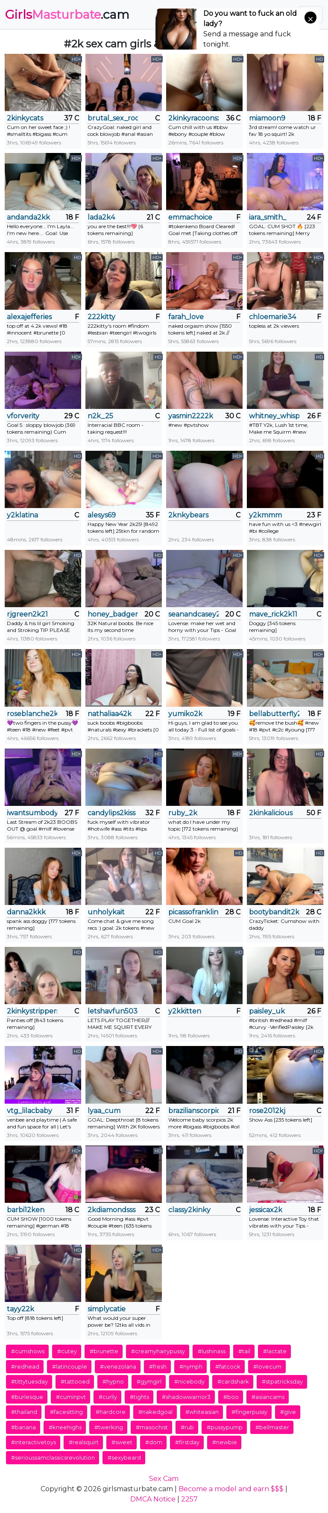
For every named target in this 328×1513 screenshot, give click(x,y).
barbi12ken (25, 1210)
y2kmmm (265, 515)
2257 (189, 1499)
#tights (139, 1396)
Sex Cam (164, 1479)
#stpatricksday (282, 1381)
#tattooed (75, 1381)
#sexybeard (124, 1457)
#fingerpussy (249, 1411)
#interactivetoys (33, 1442)
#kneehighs (65, 1427)
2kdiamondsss (111, 1210)
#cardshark (233, 1381)
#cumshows (27, 1351)
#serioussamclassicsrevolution (53, 1457)
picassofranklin (193, 912)
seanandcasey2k (193, 614)
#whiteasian (202, 1411)
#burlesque (27, 1396)
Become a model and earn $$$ (231, 1489)
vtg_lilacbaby (29, 1111)
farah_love (186, 317)
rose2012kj (267, 1111)
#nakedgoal (155, 1411)
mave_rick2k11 (273, 614)
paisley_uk (267, 1011)
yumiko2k (185, 714)
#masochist (152, 1427)
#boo (231, 1396)
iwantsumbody (32, 813)
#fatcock (227, 1366)
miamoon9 (267, 118)
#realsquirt (84, 1442)
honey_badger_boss (113, 614)
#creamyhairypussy (158, 1351)
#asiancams (268, 1396)
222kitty (101, 317)
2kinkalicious (271, 813)
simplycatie (107, 1309)
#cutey (67, 1351)
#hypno (113, 1381)
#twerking (108, 1427)
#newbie (224, 1442)
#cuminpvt (71, 1396)
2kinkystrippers (32, 1011)
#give (288, 1411)
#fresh (158, 1366)
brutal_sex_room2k (113, 118)
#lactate (275, 1351)
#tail (244, 1351)
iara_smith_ (267, 217)
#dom (153, 1442)
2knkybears (188, 515)
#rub (187, 1427)
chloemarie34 (272, 317)
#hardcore (111, 1411)
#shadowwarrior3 (186, 1396)
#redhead (25, 1366)
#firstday (187, 1442)
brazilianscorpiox (193, 1111)
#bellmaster (272, 1427)
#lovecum (267, 1366)
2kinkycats (25, 118)
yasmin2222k (190, 416)
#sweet (121, 1442)
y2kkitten (184, 1011)
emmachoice (190, 217)
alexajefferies (29, 317)
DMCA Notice (153, 1499)
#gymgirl (149, 1381)
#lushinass (212, 1351)
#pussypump (225, 1427)
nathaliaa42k (110, 714)
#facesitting (66, 1411)
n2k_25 (100, 416)
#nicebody (189, 1381)
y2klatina (22, 515)
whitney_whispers (274, 416)
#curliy (108, 1396)
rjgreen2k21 (27, 614)
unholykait (106, 912)
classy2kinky (189, 1210)
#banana (23, 1427)
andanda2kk (28, 217)
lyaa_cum (104, 1111)
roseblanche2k (32, 714)
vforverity (23, 416)
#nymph (190, 1366)
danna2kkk (26, 912)
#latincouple (69, 1366)
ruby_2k (182, 813)
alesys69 (102, 515)
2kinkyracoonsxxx (193, 118)
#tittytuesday (29, 1381)
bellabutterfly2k (274, 714)
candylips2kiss (111, 813)
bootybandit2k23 (274, 912)
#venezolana (118, 1366)
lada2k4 (101, 217)
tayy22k (20, 1309)
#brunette (104, 1351)
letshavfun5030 (113, 1011)
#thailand (24, 1411)
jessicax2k (265, 1210)
